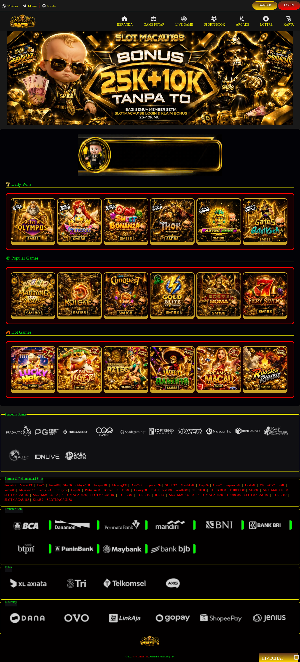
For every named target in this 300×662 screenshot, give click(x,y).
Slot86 (67, 485)
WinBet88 (182, 490)
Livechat (49, 6)
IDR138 (160, 495)
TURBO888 (218, 490)
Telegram (29, 6)
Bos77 (41, 485)
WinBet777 (267, 485)
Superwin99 (154, 485)
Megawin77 (27, 490)
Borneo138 (111, 490)
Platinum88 (92, 490)
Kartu (289, 21)
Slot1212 (171, 485)
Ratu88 (167, 490)
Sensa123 (44, 490)
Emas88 (54, 485)
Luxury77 (61, 490)
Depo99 (204, 485)
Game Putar (154, 21)
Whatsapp (10, 6)
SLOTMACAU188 (275, 490)
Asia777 (136, 485)
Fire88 (126, 490)
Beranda (125, 21)
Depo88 (76, 490)
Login (289, 5)
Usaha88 (250, 485)
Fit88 (282, 485)
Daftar (264, 5)
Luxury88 (140, 490)
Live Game (184, 21)
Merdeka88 (188, 485)
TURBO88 (199, 490)
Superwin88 (233, 485)
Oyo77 (217, 485)
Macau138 (26, 485)
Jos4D (154, 490)
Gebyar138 (82, 485)
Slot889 (254, 490)
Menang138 (120, 485)
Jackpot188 (101, 485)
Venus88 (10, 490)
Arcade (242, 21)
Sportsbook (214, 21)
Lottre (266, 21)
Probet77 (10, 485)
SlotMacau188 (140, 656)
